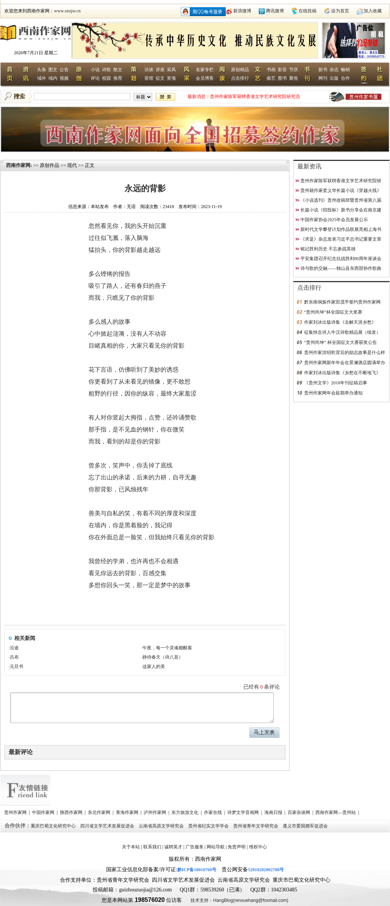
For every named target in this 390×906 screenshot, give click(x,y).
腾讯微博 (275, 10)
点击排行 (240, 78)
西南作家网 (18, 165)
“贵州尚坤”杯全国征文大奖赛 (333, 312)
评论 (95, 78)
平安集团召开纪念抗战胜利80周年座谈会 (340, 258)
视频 (64, 78)
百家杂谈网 (299, 812)
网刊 (322, 78)
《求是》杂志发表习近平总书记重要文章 (340, 239)
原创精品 (240, 69)
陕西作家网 (72, 812)
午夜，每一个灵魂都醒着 (167, 647)
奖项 (171, 78)
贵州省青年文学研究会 (256, 826)
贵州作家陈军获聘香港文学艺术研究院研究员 (255, 96)
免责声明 (237, 846)
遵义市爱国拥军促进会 (306, 826)
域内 (52, 78)
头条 (41, 69)
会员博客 (205, 78)
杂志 (334, 69)
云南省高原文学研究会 (162, 826)
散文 (117, 69)
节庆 (293, 69)
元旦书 (16, 666)
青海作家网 (128, 812)
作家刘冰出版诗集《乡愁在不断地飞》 (342, 372)
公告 (64, 69)
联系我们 (152, 846)
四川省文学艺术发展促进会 (107, 826)
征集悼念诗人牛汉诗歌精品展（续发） (342, 332)
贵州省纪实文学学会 (209, 826)
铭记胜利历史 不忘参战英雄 (328, 248)
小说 (95, 69)
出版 (334, 78)
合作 (345, 78)
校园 (106, 78)
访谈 (148, 69)
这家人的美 (153, 666)
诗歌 (106, 69)
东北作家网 (99, 812)
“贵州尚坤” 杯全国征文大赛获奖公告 (340, 342)
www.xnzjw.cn (67, 10)
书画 (271, 69)
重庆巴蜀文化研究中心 (54, 826)
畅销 (345, 69)
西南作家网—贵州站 (336, 812)
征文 (160, 78)
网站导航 (216, 846)
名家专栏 (205, 69)
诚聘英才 (173, 846)
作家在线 (213, 812)
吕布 (14, 657)
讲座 (160, 69)
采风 (171, 69)
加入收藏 (373, 10)
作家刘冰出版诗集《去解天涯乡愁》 (340, 322)
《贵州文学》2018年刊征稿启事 (335, 382)
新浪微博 (242, 10)
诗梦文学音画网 (243, 812)
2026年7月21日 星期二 (36, 52)
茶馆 (148, 78)
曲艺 (271, 78)
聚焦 (293, 78)
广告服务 (195, 846)
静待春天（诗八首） (162, 657)
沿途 (14, 647)
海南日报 (274, 812)
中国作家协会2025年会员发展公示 (334, 219)
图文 (52, 69)
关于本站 (131, 846)
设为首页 (340, 10)
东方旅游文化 (185, 812)
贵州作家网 (16, 812)
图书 (282, 78)
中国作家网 (44, 812)
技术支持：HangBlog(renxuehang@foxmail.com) (239, 900)
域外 (41, 78)
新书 (322, 69)
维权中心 (258, 846)
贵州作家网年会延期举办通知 (333, 393)
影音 (282, 69)
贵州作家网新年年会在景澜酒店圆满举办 (344, 362)
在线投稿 (307, 10)
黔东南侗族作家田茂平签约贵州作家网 (342, 302)
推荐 (117, 78)
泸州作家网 (155, 812)
